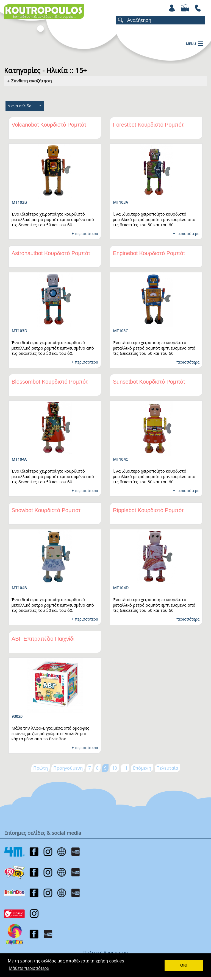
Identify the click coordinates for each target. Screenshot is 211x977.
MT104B (19, 587)
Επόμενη (142, 768)
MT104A (19, 459)
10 (114, 768)
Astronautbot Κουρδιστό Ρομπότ (51, 253)
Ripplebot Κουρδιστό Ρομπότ (148, 510)
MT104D (121, 587)
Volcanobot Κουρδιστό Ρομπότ (49, 125)
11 (125, 768)
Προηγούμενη (68, 768)
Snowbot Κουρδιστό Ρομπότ (46, 510)
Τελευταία (167, 768)
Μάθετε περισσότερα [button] (29, 968)
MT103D (19, 330)
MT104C (120, 459)
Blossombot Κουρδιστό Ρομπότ (50, 382)
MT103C (120, 330)
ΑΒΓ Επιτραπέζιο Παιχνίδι (43, 639)
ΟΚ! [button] (183, 965)
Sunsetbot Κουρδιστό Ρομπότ (149, 382)
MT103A (120, 202)
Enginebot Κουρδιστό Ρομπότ (149, 253)
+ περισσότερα (84, 233)
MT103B (19, 202)
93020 (17, 716)
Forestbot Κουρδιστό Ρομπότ (148, 125)
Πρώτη (40, 768)
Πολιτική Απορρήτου (105, 953)
